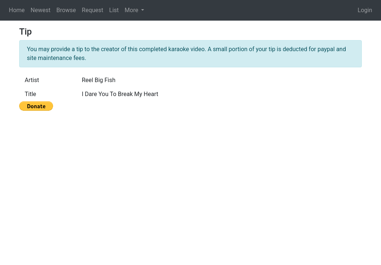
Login (365, 10)
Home (17, 10)
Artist (32, 80)
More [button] (132, 10)
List (114, 10)
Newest (40, 10)
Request (92, 10)
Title (30, 94)
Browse (66, 10)
